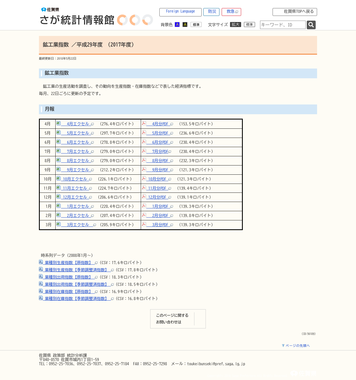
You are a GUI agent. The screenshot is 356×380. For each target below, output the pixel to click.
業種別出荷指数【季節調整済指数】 (76, 284)
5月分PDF (157, 133)
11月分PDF (156, 188)
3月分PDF (157, 225)
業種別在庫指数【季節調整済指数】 (76, 298)
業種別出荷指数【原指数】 (68, 277)
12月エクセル (74, 197)
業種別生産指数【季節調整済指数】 (76, 270)
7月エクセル (75, 151)
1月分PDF (157, 206)
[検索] (311, 25)
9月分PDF (157, 170)
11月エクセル (74, 188)
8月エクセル (75, 161)
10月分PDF (156, 179)
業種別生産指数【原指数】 (68, 262)
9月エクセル (75, 170)
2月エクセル (75, 215)
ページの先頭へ (298, 345)
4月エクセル (75, 124)
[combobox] (282, 25)
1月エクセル (75, 206)
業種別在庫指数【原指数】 (68, 291)
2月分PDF (157, 215)
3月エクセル (76, 225)
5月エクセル (75, 133)
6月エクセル (75, 142)
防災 (212, 11)
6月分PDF (157, 142)
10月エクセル (74, 179)
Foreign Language (180, 11)
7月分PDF (156, 151)
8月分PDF (157, 161)
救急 (232, 11)
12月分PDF (156, 197)
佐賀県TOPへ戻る (299, 11)
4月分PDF (157, 124)
